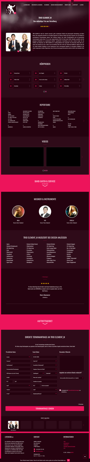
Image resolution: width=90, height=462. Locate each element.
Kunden (46, 4)
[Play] (11, 73)
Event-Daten (36, 352)
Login (81, 4)
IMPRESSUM (66, 445)
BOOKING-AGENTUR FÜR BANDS (69, 446)
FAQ (64, 448)
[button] (8, 42)
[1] (49, 26)
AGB (64, 441)
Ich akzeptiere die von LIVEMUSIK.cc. (71, 391)
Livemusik (27, 4)
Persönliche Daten (11, 352)
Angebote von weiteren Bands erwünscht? (70, 373)
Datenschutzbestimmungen (73, 390)
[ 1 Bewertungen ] (45, 277)
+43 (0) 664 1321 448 (39, 449)
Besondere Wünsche (64, 352)
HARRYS (72, 452)
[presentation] (43, 400)
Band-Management (57, 4)
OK (68, 460)
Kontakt (75, 4)
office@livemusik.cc (38, 451)
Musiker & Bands (37, 4)
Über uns (68, 4)
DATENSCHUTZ (66, 443)
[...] (33, 50)
